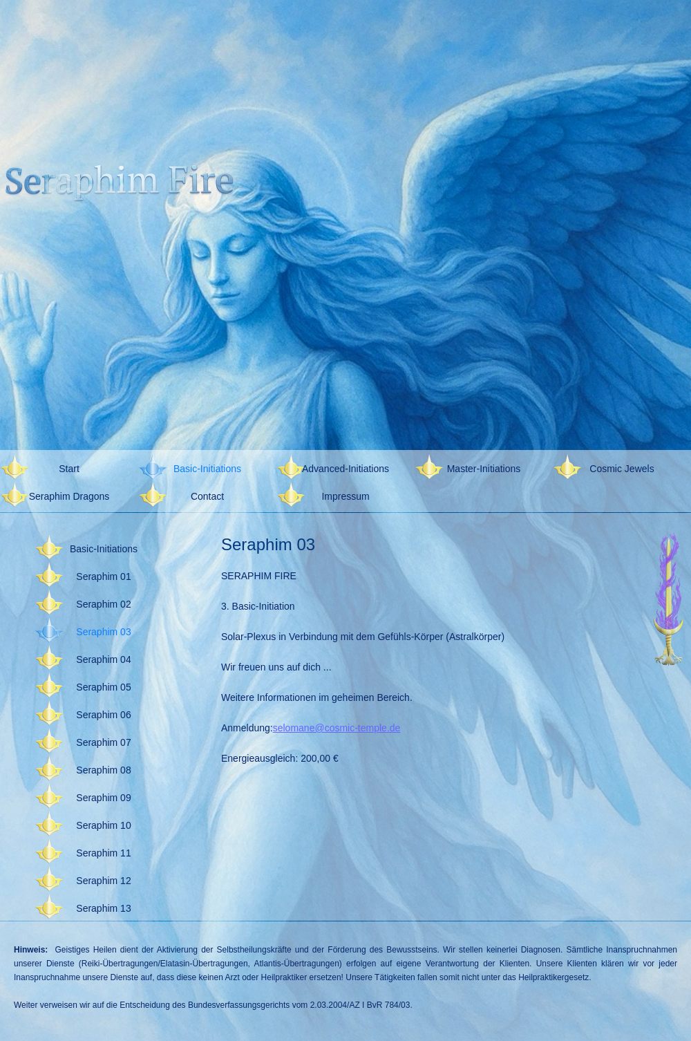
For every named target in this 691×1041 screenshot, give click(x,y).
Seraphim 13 (103, 908)
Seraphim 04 (103, 659)
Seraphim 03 (103, 631)
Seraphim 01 (103, 576)
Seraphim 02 (103, 604)
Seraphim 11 (103, 853)
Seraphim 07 (103, 742)
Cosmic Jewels (621, 468)
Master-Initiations (484, 468)
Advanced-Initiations (345, 468)
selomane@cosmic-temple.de (337, 727)
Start (69, 468)
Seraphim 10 (103, 825)
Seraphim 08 (103, 770)
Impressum (345, 496)
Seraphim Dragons (69, 496)
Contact (207, 496)
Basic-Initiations (207, 468)
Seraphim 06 (103, 714)
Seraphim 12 (103, 880)
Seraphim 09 (103, 797)
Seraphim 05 (103, 687)
